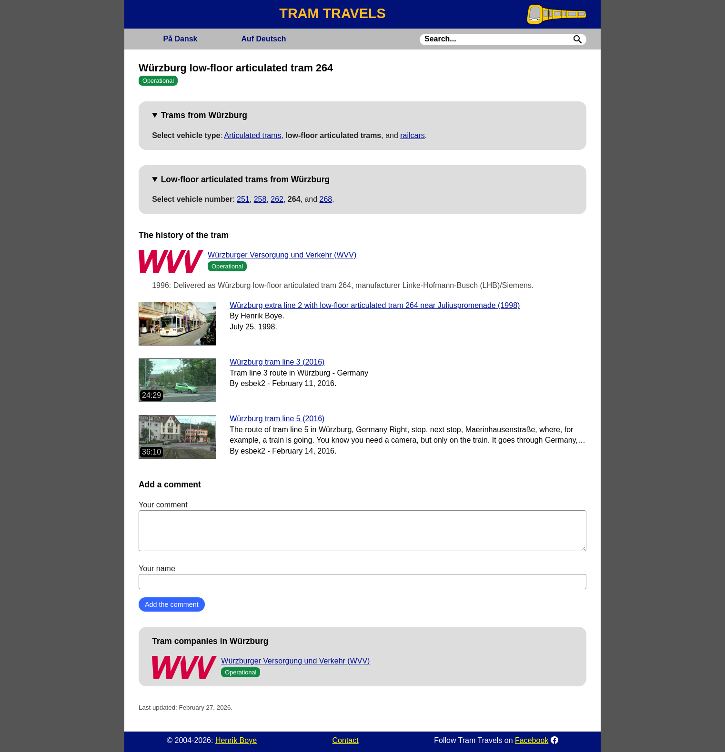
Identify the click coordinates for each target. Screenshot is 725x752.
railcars (412, 135)
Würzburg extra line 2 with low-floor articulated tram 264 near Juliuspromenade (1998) (375, 305)
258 (260, 199)
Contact (345, 740)
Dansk (180, 39)
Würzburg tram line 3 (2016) (277, 362)
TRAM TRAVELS (332, 13)
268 (326, 199)
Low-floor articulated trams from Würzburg (245, 179)
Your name (362, 576)
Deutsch (263, 39)
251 (243, 199)
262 (277, 199)
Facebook (531, 740)
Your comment (362, 526)
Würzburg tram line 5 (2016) (277, 419)
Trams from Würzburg (204, 115)
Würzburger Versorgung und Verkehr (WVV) (282, 255)
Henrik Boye (236, 740)
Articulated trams (252, 135)
